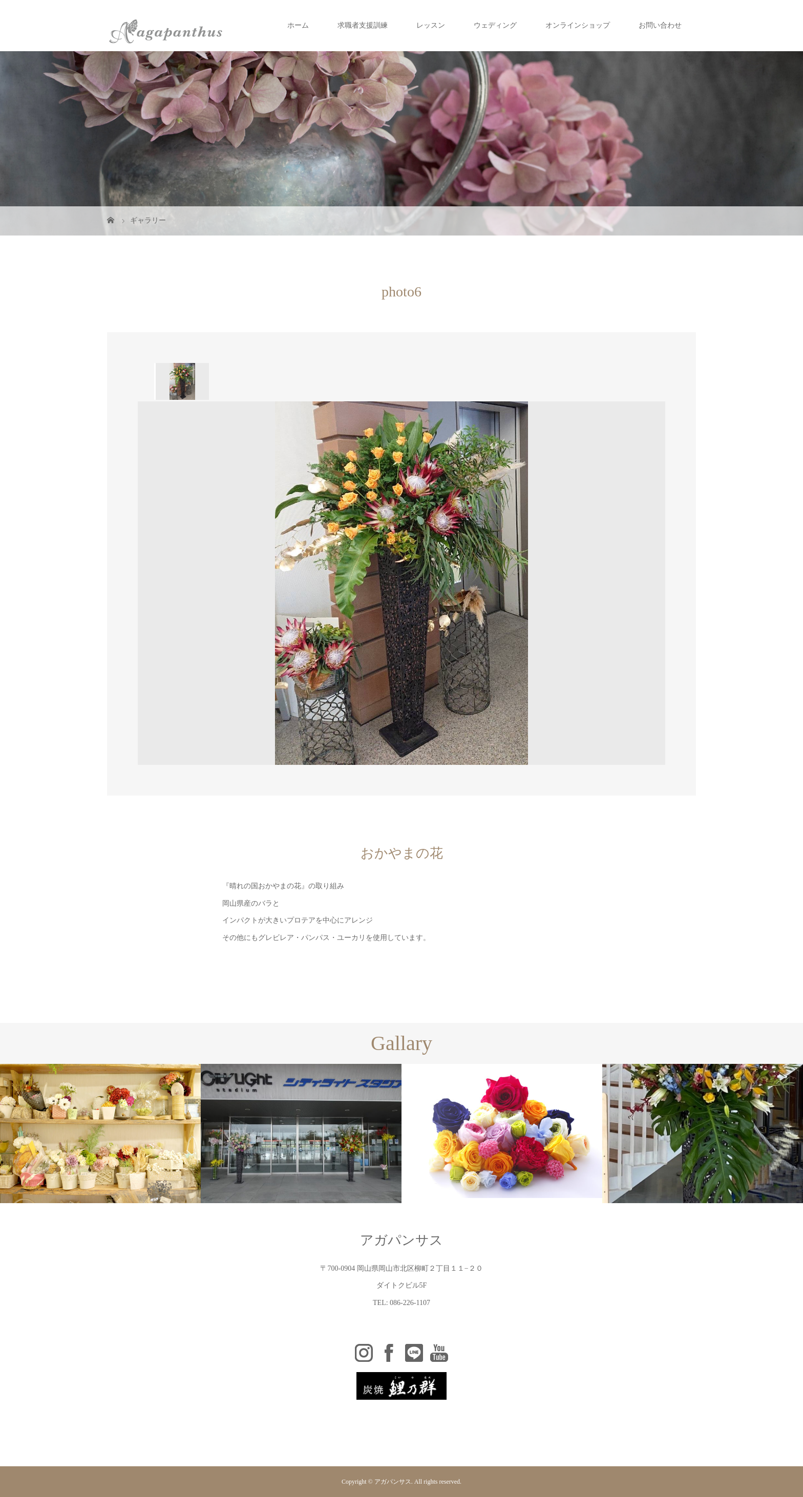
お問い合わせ (660, 25)
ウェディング (495, 25)
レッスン (430, 25)
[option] (181, 381)
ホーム (298, 25)
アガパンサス (401, 1240)
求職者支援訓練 (362, 25)
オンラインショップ (577, 25)
